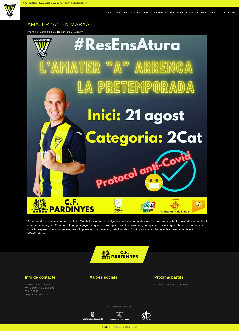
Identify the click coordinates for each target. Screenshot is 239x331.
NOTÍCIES (192, 12)
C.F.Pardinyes (115, 327)
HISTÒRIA (122, 12)
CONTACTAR (227, 12)
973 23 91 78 (59, 3)
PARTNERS (176, 12)
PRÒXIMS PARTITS (155, 12)
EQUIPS (135, 12)
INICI (110, 12)
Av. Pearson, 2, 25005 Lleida (37, 3)
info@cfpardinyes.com (77, 3)
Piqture (134, 327)
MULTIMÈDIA (208, 12)
